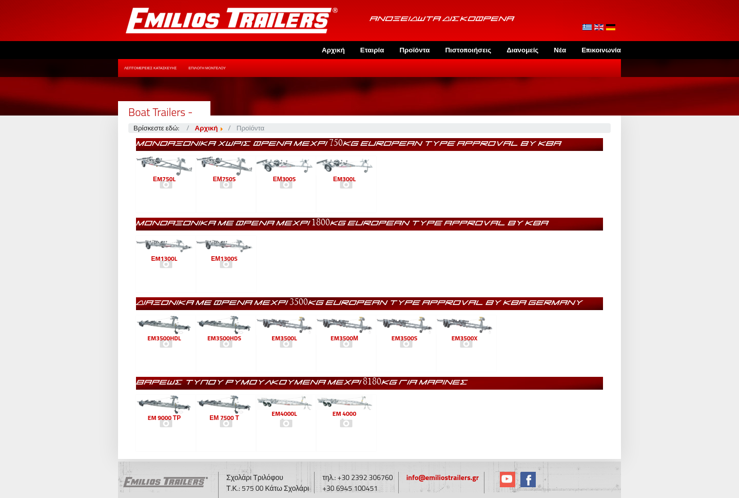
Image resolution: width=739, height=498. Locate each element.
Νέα (560, 50)
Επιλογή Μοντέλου (207, 68)
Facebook (528, 479)
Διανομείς (522, 50)
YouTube (507, 479)
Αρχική (333, 50)
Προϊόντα (414, 50)
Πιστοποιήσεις (468, 50)
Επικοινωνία (601, 50)
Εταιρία (372, 50)
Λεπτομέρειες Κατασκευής (150, 68)
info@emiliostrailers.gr (442, 477)
